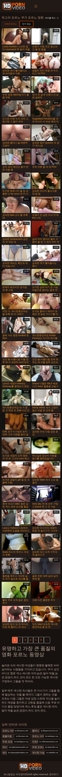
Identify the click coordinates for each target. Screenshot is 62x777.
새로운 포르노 (10, 24)
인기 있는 (26, 24)
